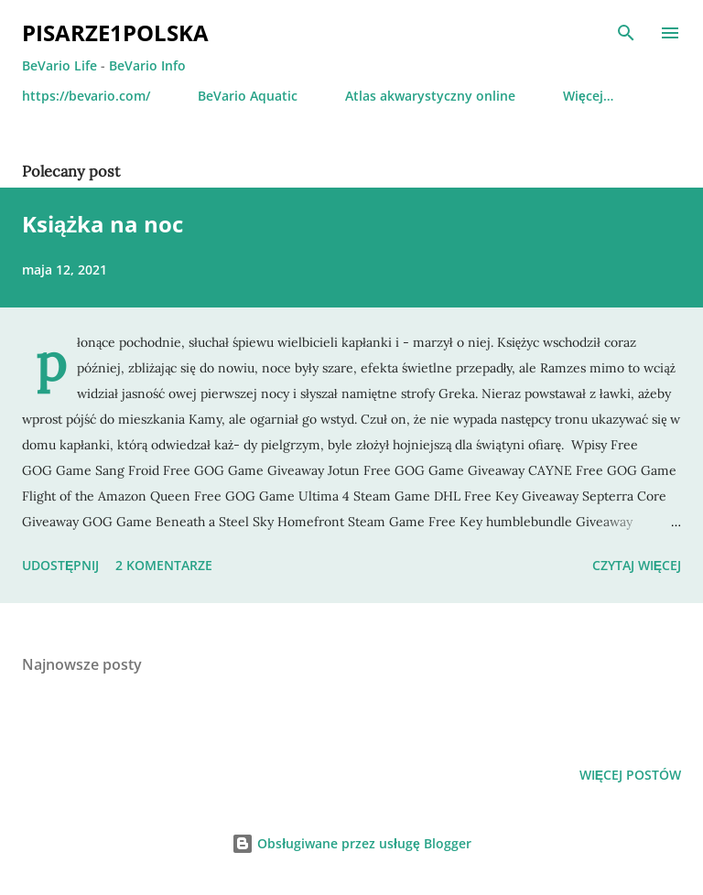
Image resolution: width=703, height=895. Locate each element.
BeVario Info (147, 65)
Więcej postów (630, 774)
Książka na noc (102, 224)
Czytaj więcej (636, 565)
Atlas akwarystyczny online (430, 95)
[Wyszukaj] (626, 33)
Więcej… (588, 95)
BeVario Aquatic (247, 95)
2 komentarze (163, 565)
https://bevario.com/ (86, 95)
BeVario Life (59, 65)
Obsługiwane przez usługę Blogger (351, 843)
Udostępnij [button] (60, 565)
